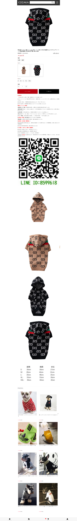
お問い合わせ (56, 53)
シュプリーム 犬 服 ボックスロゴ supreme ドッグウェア (48, 434)
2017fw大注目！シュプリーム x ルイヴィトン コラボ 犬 (27, 404)
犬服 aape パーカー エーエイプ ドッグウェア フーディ (27, 495)
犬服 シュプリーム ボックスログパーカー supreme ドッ (48, 403)
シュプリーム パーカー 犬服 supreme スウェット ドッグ (48, 464)
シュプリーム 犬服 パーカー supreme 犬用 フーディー (48, 495)
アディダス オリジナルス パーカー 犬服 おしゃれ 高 (27, 434)
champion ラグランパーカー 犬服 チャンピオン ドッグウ (27, 465)
